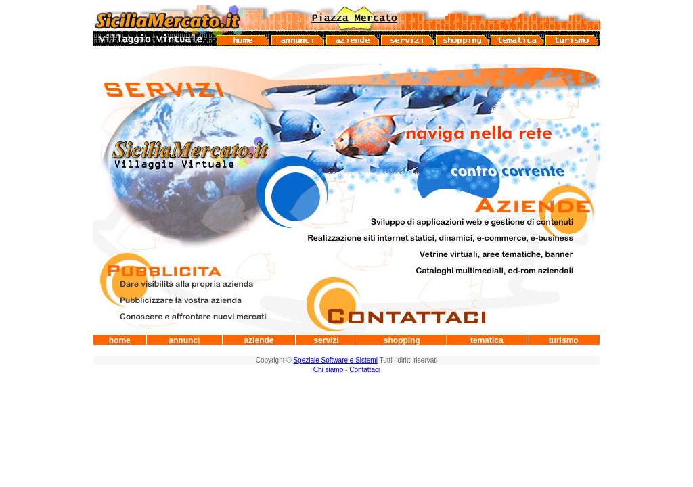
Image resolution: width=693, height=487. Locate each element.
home (120, 340)
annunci (184, 340)
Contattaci (364, 369)
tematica (487, 340)
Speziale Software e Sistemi (335, 360)
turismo (564, 340)
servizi (325, 340)
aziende (258, 340)
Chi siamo (328, 369)
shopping (402, 340)
